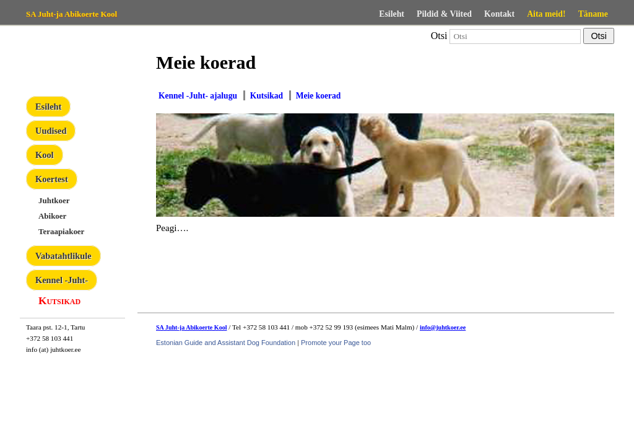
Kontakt (499, 14)
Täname (593, 14)
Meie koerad (318, 95)
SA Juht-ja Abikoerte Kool (71, 14)
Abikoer (52, 216)
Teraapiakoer (61, 231)
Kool (44, 155)
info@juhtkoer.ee (443, 327)
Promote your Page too (336, 342)
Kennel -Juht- (61, 280)
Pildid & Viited (444, 14)
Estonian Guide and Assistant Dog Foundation (225, 342)
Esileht (391, 14)
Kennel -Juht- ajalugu (197, 95)
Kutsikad (59, 301)
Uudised (50, 131)
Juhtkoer (53, 200)
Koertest (51, 179)
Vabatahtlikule (63, 256)
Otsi (439, 35)
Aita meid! (546, 14)
